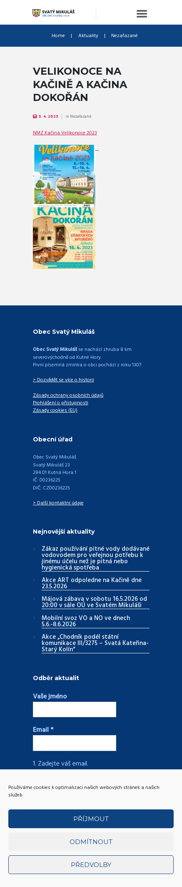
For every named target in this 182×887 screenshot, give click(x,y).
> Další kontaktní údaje (58, 503)
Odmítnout (91, 842)
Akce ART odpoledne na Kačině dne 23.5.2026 (92, 583)
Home (58, 36)
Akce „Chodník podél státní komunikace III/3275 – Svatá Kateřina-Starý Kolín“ (95, 643)
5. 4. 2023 (48, 116)
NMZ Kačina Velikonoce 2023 (65, 133)
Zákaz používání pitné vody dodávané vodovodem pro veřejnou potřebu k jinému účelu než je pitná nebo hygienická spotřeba (96, 559)
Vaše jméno (50, 696)
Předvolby (91, 865)
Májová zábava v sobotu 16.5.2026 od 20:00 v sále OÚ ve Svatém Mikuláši (94, 602)
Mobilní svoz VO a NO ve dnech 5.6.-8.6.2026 (86, 621)
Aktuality (88, 36)
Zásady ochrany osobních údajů (68, 395)
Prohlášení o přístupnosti (60, 403)
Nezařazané (124, 36)
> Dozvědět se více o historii (63, 380)
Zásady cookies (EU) (55, 410)
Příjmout (91, 819)
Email (43, 730)
